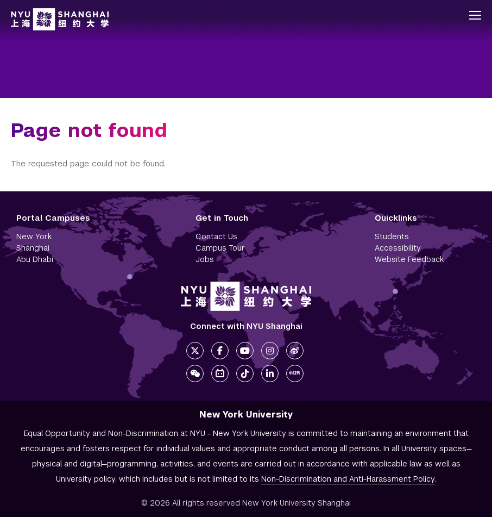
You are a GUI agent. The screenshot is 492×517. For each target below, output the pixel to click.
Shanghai (32, 248)
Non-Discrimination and (347, 479)
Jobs (204, 259)
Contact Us (216, 236)
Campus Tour (220, 248)
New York (34, 236)
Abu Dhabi (34, 259)
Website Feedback (409, 259)
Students (392, 236)
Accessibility (398, 248)
